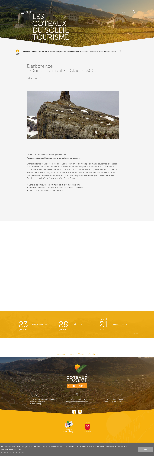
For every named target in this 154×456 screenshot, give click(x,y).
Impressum (61, 354)
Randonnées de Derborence (78, 51)
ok (145, 449)
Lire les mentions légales (14, 452)
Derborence (26, 51)
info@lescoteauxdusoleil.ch (77, 402)
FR (122, 12)
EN (127, 12)
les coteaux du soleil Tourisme (50, 27)
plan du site (93, 354)
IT (129, 12)
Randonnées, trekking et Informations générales (49, 51)
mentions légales (77, 354)
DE (125, 12)
